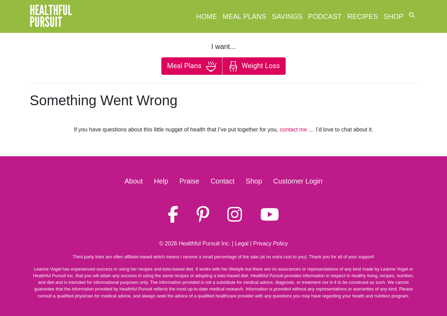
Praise (189, 181)
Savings (287, 16)
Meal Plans (244, 16)
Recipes (362, 16)
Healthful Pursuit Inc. (204, 243)
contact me (293, 129)
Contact (223, 181)
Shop (393, 16)
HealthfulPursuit (51, 16)
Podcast (325, 16)
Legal (242, 243)
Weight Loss (254, 66)
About (134, 181)
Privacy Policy (270, 243)
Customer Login (297, 181)
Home (206, 16)
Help (161, 181)
